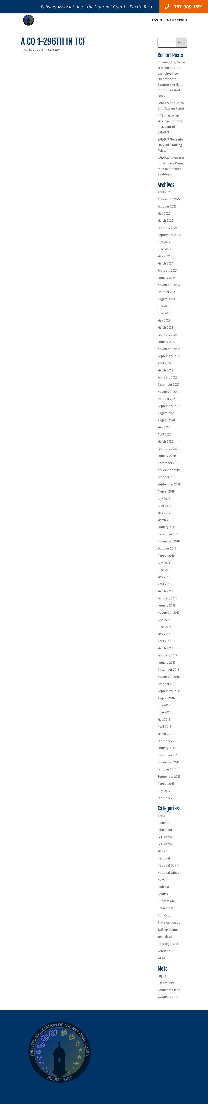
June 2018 (164, 570)
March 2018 (165, 591)
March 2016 (165, 734)
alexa (161, 815)
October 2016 (167, 684)
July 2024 (164, 242)
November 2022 (169, 349)
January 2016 (167, 748)
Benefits (163, 823)
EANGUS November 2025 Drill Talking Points (171, 145)
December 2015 (168, 755)
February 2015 (167, 798)
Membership (177, 20)
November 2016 (169, 677)
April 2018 (164, 584)
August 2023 (166, 299)
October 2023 (167, 292)
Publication (166, 901)
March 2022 (165, 370)
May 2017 (164, 634)
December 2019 (168, 463)
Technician (165, 937)
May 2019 (164, 513)
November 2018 (169, 541)
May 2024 (164, 256)
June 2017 (164, 627)
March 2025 (165, 220)
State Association (170, 922)
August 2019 (166, 491)
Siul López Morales (34, 50)
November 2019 (169, 470)
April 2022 (164, 363)
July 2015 (164, 791)
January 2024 (167, 278)
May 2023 (164, 320)
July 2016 (164, 705)
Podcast (163, 887)
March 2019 (165, 520)
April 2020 (164, 434)
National (164, 858)
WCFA (161, 958)
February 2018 (167, 598)
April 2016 (164, 727)
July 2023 (164, 306)
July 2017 (164, 620)
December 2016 (168, 670)
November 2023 (169, 285)
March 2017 (165, 648)
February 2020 (168, 449)
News (161, 880)
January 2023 (167, 342)
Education (165, 830)
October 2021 (167, 399)
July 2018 (164, 563)
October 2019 (167, 477)
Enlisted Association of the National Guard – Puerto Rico (96, 8)
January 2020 (167, 456)
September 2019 (169, 484)
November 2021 (169, 392)
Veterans (164, 951)
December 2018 (168, 534)
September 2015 (169, 777)
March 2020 (165, 441)
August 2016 (166, 698)
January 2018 (167, 605)
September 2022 (169, 356)
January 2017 (166, 663)
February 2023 (167, 335)
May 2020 (164, 427)
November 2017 (169, 613)
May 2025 (164, 213)
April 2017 (164, 641)
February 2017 (167, 655)
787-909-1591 (184, 7)
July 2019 (164, 499)
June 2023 (164, 313)
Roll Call (164, 915)
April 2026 (164, 192)
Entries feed (166, 983)
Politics (163, 894)
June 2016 (164, 712)
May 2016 (164, 720)
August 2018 (166, 556)
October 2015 (167, 769)
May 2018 (164, 577)
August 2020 (166, 420)
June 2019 (164, 506)
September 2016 (169, 691)
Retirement (165, 908)
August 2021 (166, 413)
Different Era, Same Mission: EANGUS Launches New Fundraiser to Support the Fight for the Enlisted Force (171, 79)
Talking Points (168, 930)
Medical (163, 851)
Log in (162, 976)
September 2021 (169, 406)
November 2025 (169, 199)
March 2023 (165, 327)
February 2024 (168, 270)
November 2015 (169, 762)
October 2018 (167, 548)
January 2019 (167, 527)
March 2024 (165, 263)
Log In (157, 20)
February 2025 (167, 228)
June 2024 (164, 249)
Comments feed (169, 990)
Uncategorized (168, 944)
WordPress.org (168, 997)
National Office (168, 873)
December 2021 (168, 384)
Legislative (165, 837)
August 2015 (166, 784)
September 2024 (169, 235)
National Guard (168, 865)
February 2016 (167, 741)
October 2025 (167, 206)
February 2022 (167, 377)
